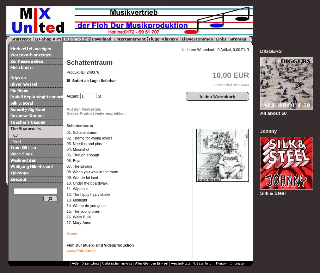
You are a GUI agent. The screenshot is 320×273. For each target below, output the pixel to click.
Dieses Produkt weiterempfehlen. (96, 113)
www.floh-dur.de (81, 251)
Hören (72, 234)
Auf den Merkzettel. (84, 109)
